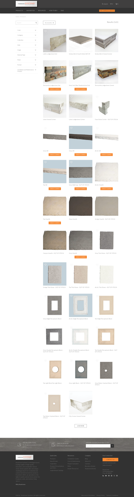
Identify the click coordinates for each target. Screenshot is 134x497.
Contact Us (110, 459)
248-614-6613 (107, 465)
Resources (42, 10)
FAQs (69, 466)
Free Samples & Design (107, 10)
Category (20, 35)
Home (17, 16)
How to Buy (53, 10)
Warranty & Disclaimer (88, 495)
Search (106, 4)
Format (19, 65)
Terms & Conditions (112, 495)
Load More (80, 426)
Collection (20, 40)
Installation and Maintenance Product (25, 70)
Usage (19, 50)
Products (19, 10)
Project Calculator (73, 463)
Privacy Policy (101, 495)
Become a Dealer (90, 466)
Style (18, 45)
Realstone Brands (90, 468)
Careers (87, 463)
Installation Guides (73, 458)
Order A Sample (55, 89)
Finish (19, 60)
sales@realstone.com (109, 463)
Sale (62, 10)
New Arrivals (54, 461)
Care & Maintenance (74, 461)
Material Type (21, 55)
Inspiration (30, 10)
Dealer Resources (73, 468)
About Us (88, 461)
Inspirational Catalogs (56, 470)
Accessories (49, 23)
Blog (86, 458)
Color (19, 30)
